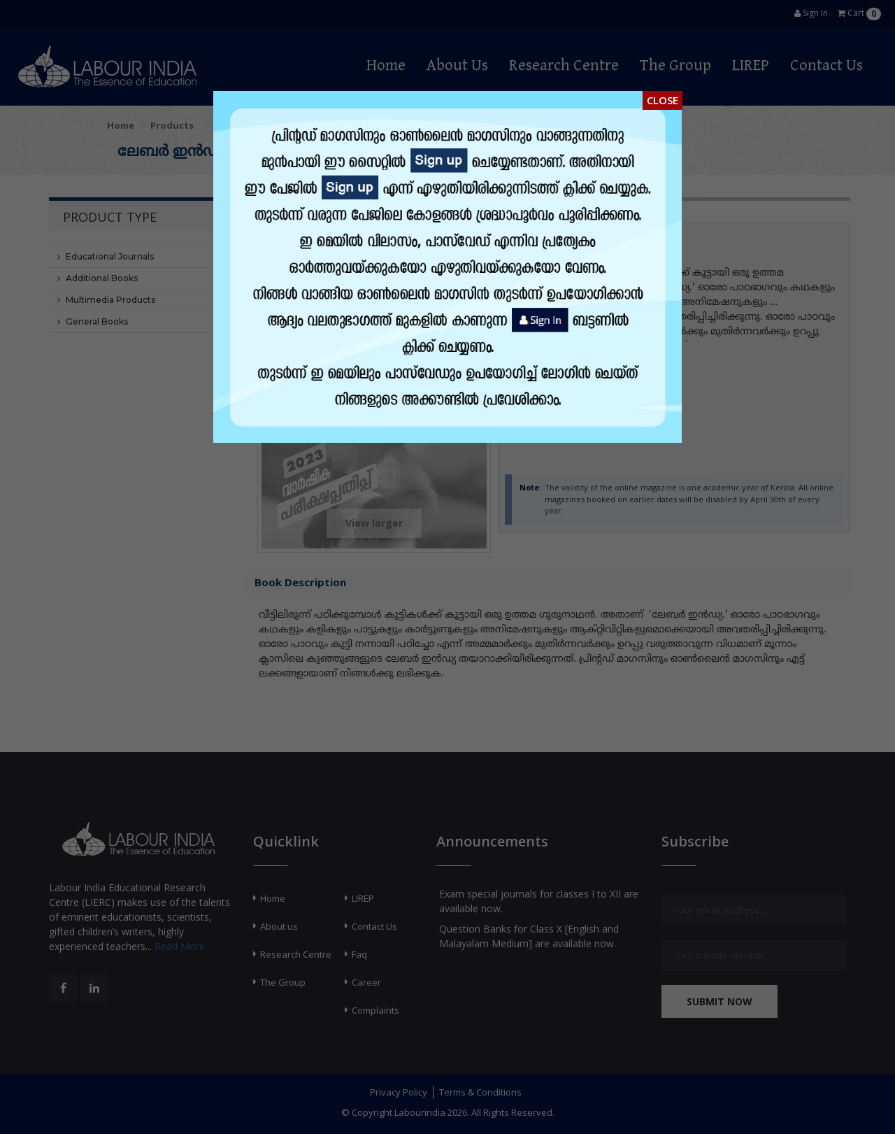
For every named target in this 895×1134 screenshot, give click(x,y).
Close (662, 100)
